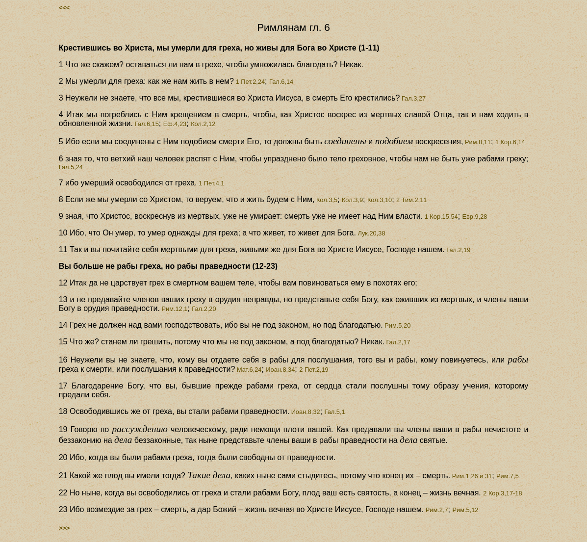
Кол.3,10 (379, 200)
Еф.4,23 (175, 124)
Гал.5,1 (335, 411)
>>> (64, 528)
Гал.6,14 (281, 81)
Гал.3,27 (413, 98)
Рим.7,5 (507, 476)
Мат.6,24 (248, 369)
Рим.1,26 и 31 (471, 476)
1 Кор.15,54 (440, 216)
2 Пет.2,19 (313, 369)
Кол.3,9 (352, 200)
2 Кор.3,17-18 (502, 493)
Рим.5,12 (465, 510)
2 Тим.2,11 (411, 200)
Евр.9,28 (474, 216)
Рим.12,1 (174, 308)
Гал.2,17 (397, 342)
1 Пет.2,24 (249, 81)
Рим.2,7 (436, 510)
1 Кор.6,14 (510, 142)
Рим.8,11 (477, 142)
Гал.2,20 (204, 308)
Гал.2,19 (458, 250)
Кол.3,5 (325, 200)
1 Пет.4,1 (211, 183)
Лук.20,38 (370, 233)
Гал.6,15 (146, 124)
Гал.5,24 (71, 167)
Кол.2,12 (203, 124)
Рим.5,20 (397, 325)
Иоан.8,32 (304, 411)
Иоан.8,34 (280, 369)
